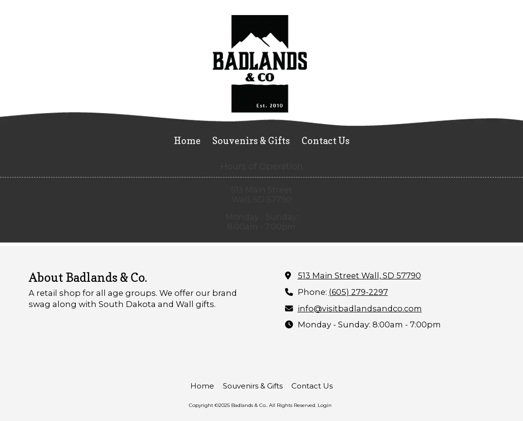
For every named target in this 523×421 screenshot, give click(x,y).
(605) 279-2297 (358, 292)
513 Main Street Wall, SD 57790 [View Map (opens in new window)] (359, 275)
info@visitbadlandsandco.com (360, 308)
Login (325, 405)
